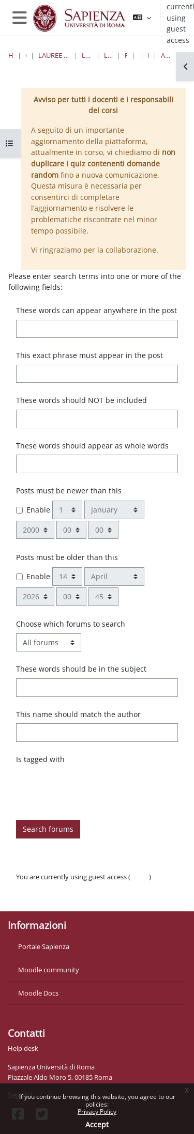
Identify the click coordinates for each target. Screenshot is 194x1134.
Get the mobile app (45, 897)
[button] (142, 18)
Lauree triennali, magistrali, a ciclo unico (54, 55)
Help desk (23, 1048)
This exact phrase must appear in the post (89, 355)
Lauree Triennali (108, 55)
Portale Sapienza (43, 946)
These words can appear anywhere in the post (96, 310)
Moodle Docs (38, 993)
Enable (38, 510)
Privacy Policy (97, 1111)
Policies (27, 887)
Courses (26, 55)
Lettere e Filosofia (87, 55)
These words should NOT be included (81, 400)
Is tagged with (40, 759)
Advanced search (165, 55)
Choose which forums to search (70, 624)
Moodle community (48, 969)
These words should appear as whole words (92, 446)
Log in (139, 876)
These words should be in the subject (81, 669)
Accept (97, 1124)
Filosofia (126, 55)
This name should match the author (78, 714)
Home (10, 55)
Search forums (48, 829)
